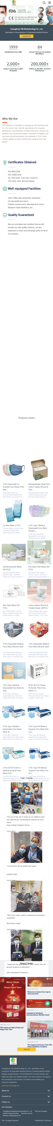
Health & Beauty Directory (11, 1113)
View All (26, 1053)
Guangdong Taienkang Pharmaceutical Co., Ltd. (17, 1111)
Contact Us (27, 36)
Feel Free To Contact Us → (11, 1086)
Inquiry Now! (26, 917)
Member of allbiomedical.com (12, 1115)
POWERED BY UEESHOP (43, 1120)
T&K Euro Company (41, 1111)
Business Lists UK (26, 1113)
